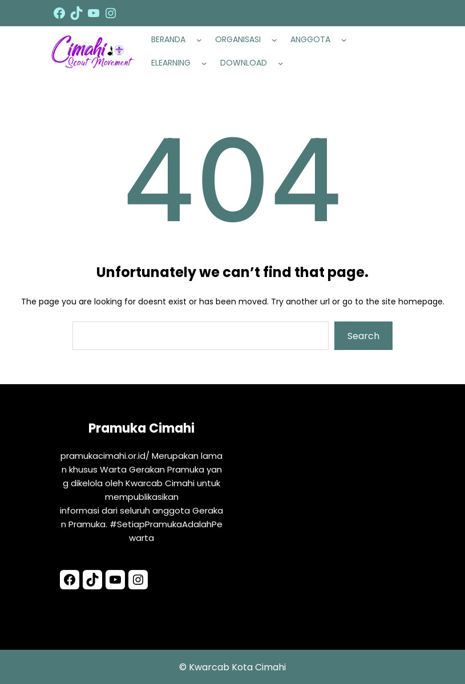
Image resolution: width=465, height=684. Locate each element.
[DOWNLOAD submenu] (283, 63)
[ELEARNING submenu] (206, 63)
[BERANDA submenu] (201, 40)
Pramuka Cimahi (141, 430)
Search (363, 336)
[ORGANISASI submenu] (277, 40)
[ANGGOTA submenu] (346, 40)
